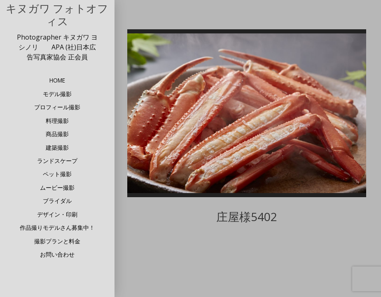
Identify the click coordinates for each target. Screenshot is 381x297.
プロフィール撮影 (57, 107)
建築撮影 (57, 147)
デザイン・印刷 (57, 214)
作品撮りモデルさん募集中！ (57, 227)
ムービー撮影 (57, 187)
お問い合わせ (57, 254)
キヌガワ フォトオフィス (57, 15)
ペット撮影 (57, 174)
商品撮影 (57, 134)
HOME (57, 80)
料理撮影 (57, 121)
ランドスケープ (57, 161)
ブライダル (57, 201)
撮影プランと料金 (57, 241)
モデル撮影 (57, 94)
